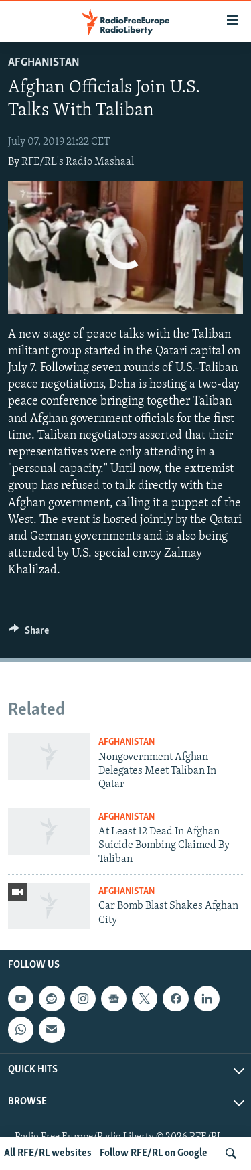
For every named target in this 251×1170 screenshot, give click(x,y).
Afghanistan (44, 62)
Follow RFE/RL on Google (153, 1153)
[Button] (29, 633)
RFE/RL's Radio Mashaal (77, 162)
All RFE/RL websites (48, 1153)
